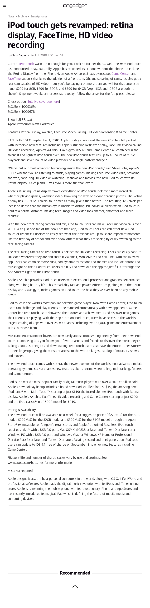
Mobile (22, 16)
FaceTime (14, 78)
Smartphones (39, 16)
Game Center (121, 73)
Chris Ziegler (19, 55)
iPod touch (26, 64)
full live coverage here (43, 101)
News (11, 16)
